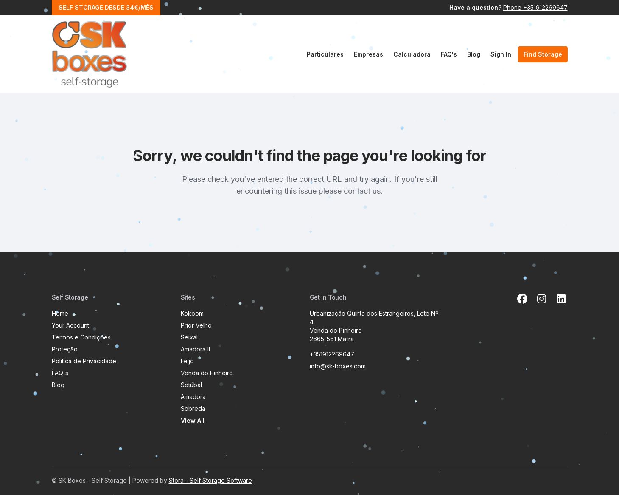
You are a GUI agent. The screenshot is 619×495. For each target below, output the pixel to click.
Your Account (70, 325)
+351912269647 (332, 354)
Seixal (189, 337)
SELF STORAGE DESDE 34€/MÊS (106, 7)
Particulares (325, 54)
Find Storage (543, 54)
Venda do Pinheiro (207, 372)
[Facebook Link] (522, 299)
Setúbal (191, 384)
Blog (473, 54)
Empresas (368, 54)
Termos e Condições (81, 337)
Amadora (193, 396)
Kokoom (192, 313)
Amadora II (195, 349)
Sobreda (193, 408)
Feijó (187, 361)
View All (192, 420)
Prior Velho (196, 325)
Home (60, 313)
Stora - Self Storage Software (210, 480)
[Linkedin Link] (561, 299)
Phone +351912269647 (535, 7)
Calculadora (412, 54)
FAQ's (449, 54)
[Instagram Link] (541, 299)
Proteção (65, 349)
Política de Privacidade (84, 361)
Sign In (500, 54)
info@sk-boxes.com (338, 366)
